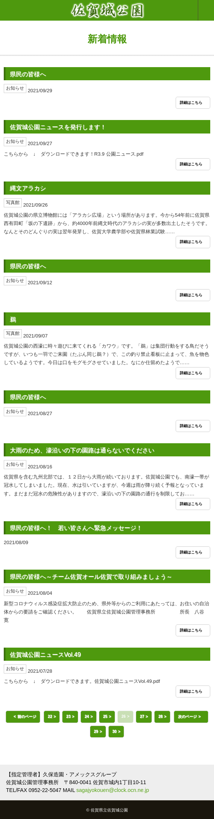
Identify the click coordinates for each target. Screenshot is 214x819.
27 (142, 716)
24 (87, 716)
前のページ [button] (26, 716)
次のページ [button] (187, 716)
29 (96, 731)
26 (123, 716)
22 (50, 716)
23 (68, 716)
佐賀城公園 (107, 10)
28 (160, 716)
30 (114, 731)
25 (105, 716)
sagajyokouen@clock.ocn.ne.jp (112, 790)
